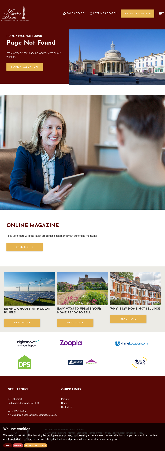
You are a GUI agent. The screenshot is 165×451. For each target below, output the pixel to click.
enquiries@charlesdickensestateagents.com (32, 415)
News (64, 403)
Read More (22, 323)
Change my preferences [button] (35, 445)
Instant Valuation (137, 14)
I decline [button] (18, 445)
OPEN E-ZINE (24, 247)
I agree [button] (8, 445)
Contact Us (66, 407)
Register (65, 399)
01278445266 (17, 411)
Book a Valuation (24, 67)
